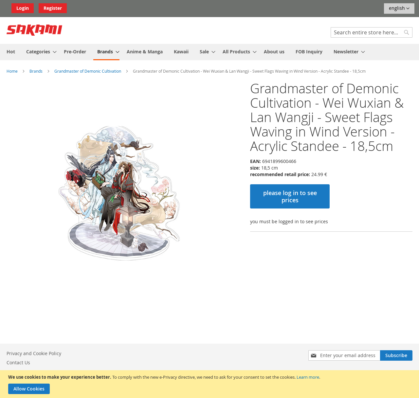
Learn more (308, 377)
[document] (210, 384)
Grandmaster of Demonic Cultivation (87, 71)
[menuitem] (11, 51)
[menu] (209, 52)
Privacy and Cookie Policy (34, 353)
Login (22, 8)
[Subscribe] (396, 355)
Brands (36, 71)
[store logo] (34, 30)
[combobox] (371, 32)
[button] (399, 8)
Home (12, 71)
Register (53, 8)
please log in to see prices (290, 196)
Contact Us (18, 362)
